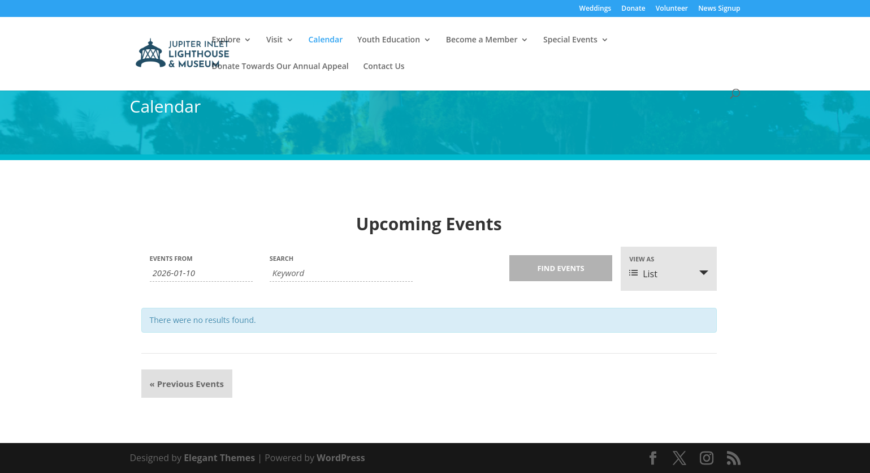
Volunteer (672, 9)
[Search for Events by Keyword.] (341, 273)
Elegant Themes (219, 458)
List (643, 274)
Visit (274, 40)
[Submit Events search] (560, 268)
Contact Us (383, 66)
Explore (226, 40)
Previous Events (187, 383)
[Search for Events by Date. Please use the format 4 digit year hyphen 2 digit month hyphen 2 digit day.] (201, 273)
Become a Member (482, 40)
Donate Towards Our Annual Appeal (280, 66)
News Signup (719, 9)
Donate (633, 9)
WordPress (341, 458)
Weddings (595, 9)
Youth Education (388, 40)
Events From (171, 258)
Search (282, 258)
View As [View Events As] (641, 259)
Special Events (570, 40)
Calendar (325, 40)
